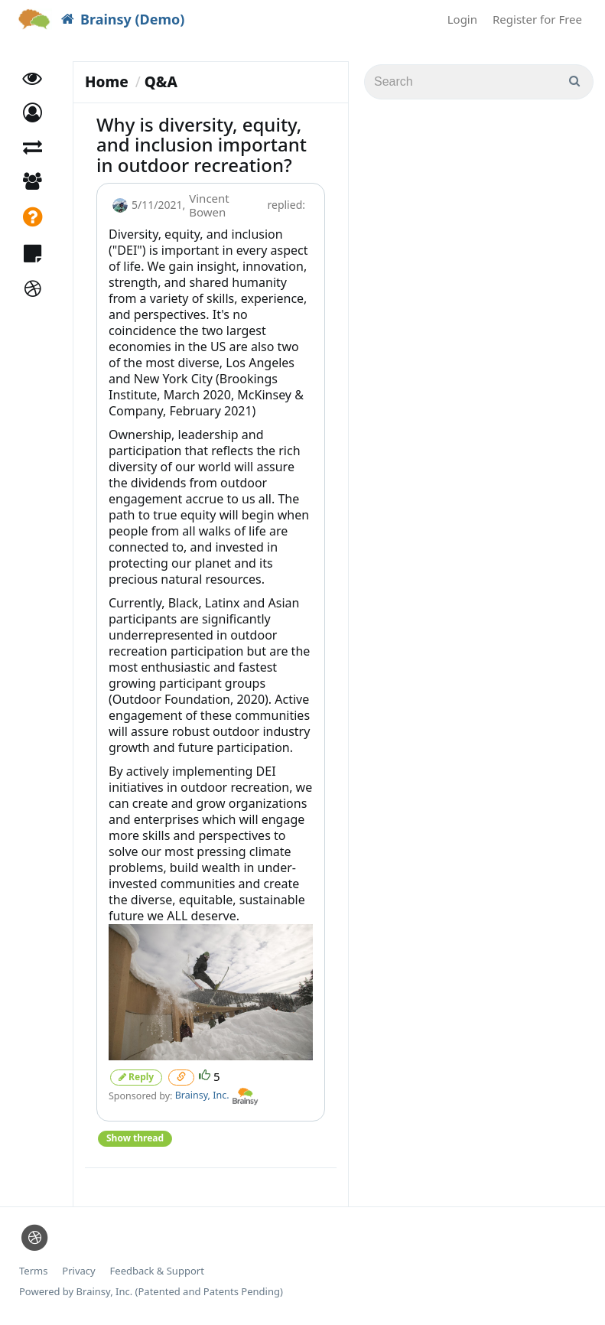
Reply (136, 1076)
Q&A (161, 82)
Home (106, 82)
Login (462, 19)
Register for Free (537, 19)
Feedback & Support (157, 1271)
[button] (32, 113)
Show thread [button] (135, 1137)
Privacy (78, 1271)
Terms (33, 1271)
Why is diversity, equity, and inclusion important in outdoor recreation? (201, 144)
